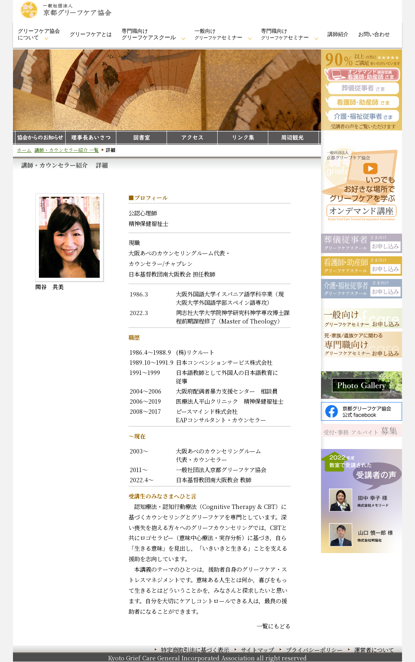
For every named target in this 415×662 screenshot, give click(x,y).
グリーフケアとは (91, 34)
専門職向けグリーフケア (149, 34)
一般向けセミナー (218, 34)
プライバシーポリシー (314, 649)
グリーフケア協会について (39, 34)
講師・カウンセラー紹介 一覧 (66, 150)
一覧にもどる (274, 626)
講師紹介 (338, 34)
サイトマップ (257, 649)
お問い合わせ (374, 34)
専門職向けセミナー (285, 34)
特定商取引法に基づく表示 (195, 649)
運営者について (374, 649)
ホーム (24, 150)
